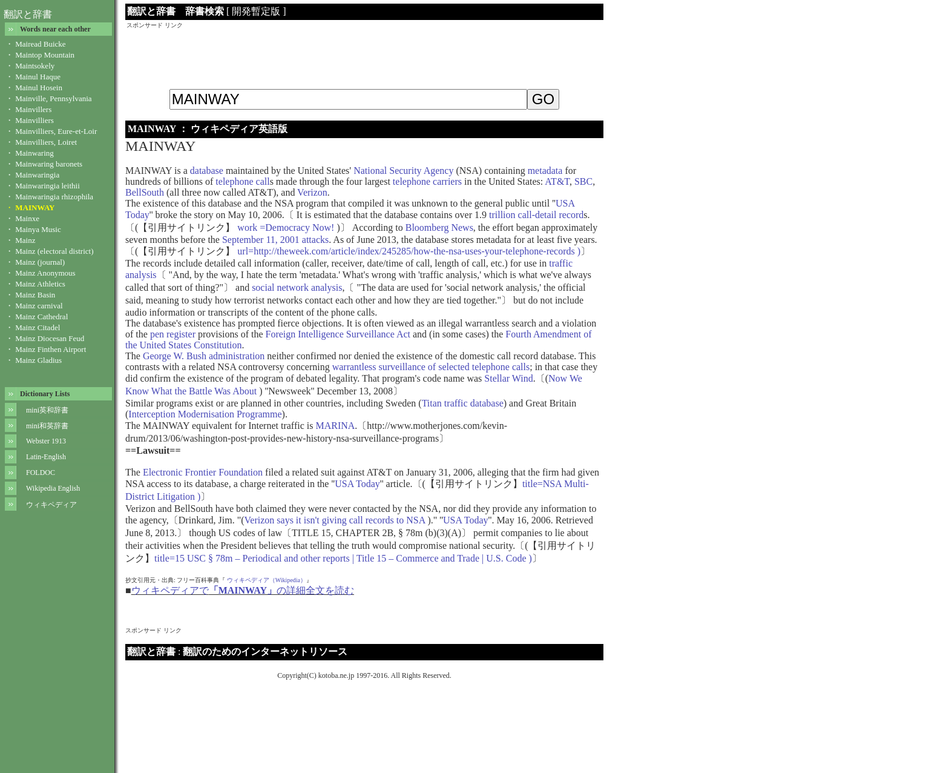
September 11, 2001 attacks (275, 239)
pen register (172, 334)
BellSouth (144, 192)
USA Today (357, 484)
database (206, 170)
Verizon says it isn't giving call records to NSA (336, 520)
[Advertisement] (364, 57)
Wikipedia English (53, 488)
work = (250, 227)
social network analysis (297, 287)
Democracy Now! (299, 227)
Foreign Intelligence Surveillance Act (338, 334)
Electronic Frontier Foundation (203, 472)
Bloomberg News (439, 227)
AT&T (557, 181)
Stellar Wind (508, 378)
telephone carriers (427, 181)
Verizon (312, 192)
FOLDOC (40, 472)
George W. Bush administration (203, 356)
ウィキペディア (51, 504)
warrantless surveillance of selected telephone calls (431, 367)
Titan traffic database (463, 403)
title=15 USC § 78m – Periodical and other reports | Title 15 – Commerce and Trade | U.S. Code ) (343, 558)
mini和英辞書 (47, 426)
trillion (502, 215)
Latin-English (46, 457)
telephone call (242, 181)
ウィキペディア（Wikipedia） (266, 580)
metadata (545, 170)
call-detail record (551, 215)
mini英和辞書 (47, 410)
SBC (583, 181)
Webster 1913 (46, 441)
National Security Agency (403, 170)
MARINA (335, 425)
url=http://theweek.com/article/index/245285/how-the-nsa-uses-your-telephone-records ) (407, 251)
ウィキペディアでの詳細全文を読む (242, 590)
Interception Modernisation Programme (204, 414)
